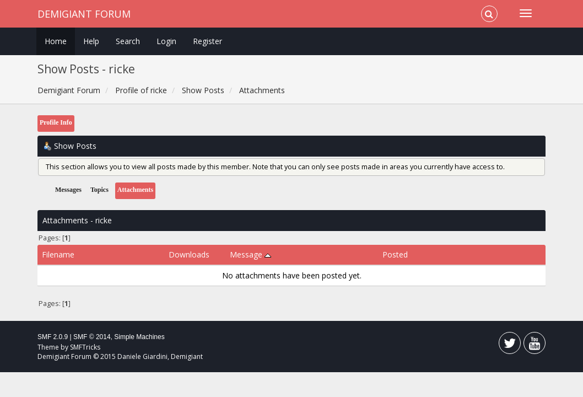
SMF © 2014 (92, 337)
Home (56, 41)
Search (128, 41)
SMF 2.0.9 (52, 337)
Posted (395, 254)
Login (166, 41)
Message (250, 254)
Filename (58, 254)
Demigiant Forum (84, 13)
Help (91, 41)
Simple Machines (139, 337)
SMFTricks (85, 347)
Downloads (189, 254)
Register (207, 41)
